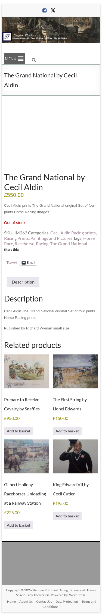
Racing (42, 243)
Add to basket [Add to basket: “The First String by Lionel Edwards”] (67, 431)
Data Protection (66, 601)
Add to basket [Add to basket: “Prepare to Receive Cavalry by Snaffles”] (18, 431)
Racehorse (24, 243)
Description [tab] (23, 281)
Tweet (12, 262)
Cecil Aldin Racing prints (73, 232)
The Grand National (68, 243)
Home (11, 601)
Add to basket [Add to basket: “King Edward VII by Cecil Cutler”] (67, 516)
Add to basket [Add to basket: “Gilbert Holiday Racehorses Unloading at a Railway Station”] (18, 525)
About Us (26, 601)
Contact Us (44, 601)
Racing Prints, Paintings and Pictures (38, 238)
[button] (10, 58)
